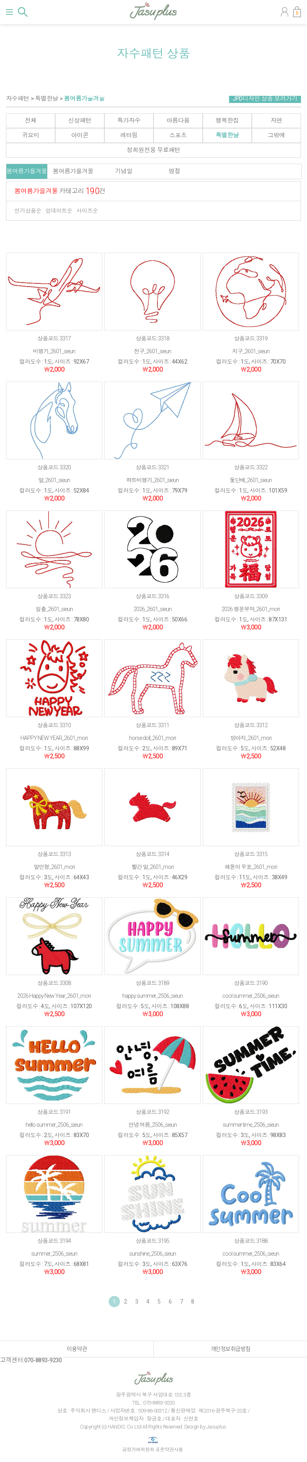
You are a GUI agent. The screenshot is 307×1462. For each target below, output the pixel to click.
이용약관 (77, 1349)
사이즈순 (87, 211)
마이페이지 (284, 12)
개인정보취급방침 (231, 1349)
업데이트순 (59, 211)
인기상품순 (28, 211)
